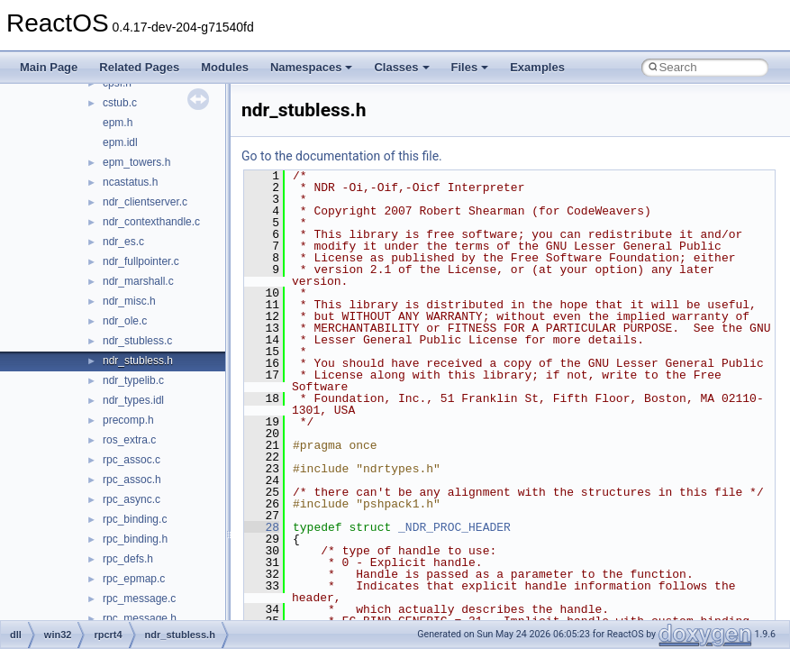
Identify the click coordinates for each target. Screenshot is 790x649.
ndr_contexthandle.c (151, 221)
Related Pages (139, 67)
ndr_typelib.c (133, 380)
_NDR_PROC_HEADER (454, 527)
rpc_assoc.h (132, 479)
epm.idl (120, 142)
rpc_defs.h (128, 559)
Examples (537, 67)
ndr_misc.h (129, 301)
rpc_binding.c (135, 519)
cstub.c (120, 102)
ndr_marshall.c (138, 281)
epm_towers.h (136, 162)
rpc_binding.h (135, 539)
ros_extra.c (129, 440)
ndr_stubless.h (138, 360)
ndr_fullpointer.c (141, 261)
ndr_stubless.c (137, 340)
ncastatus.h (130, 182)
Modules (225, 67)
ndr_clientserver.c (145, 202)
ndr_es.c (123, 241)
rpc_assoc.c (131, 459)
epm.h (117, 122)
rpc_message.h (140, 618)
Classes (401, 67)
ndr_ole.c (125, 321)
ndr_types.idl (133, 400)
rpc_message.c (139, 598)
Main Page (48, 67)
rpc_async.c (131, 499)
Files (470, 67)
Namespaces (311, 67)
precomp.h (128, 420)
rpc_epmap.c (134, 578)
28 (261, 527)
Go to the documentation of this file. (341, 156)
